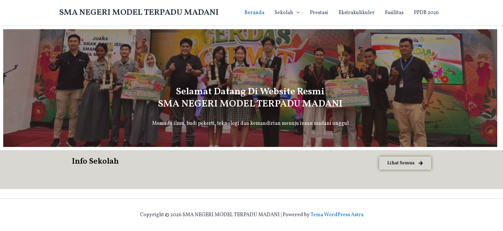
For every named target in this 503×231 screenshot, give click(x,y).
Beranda (254, 12)
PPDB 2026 (426, 12)
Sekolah (287, 13)
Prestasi (319, 12)
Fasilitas (394, 12)
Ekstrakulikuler (356, 12)
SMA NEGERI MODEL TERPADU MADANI (139, 12)
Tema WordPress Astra (337, 214)
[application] (296, 13)
